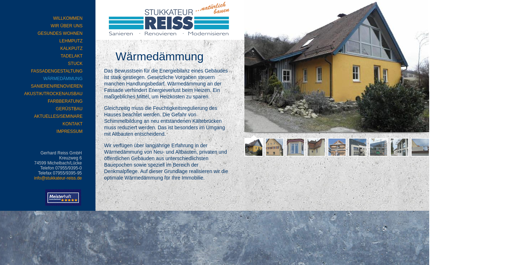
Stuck (75, 63)
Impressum (69, 131)
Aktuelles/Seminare (58, 116)
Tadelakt (72, 56)
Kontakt (72, 123)
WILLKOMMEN (68, 18)
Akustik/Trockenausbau (53, 93)
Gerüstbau (69, 108)
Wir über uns (67, 25)
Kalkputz (71, 48)
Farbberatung (65, 101)
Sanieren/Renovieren (57, 86)
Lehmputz (71, 40)
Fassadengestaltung (57, 71)
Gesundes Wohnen (60, 33)
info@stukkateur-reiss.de (58, 178)
